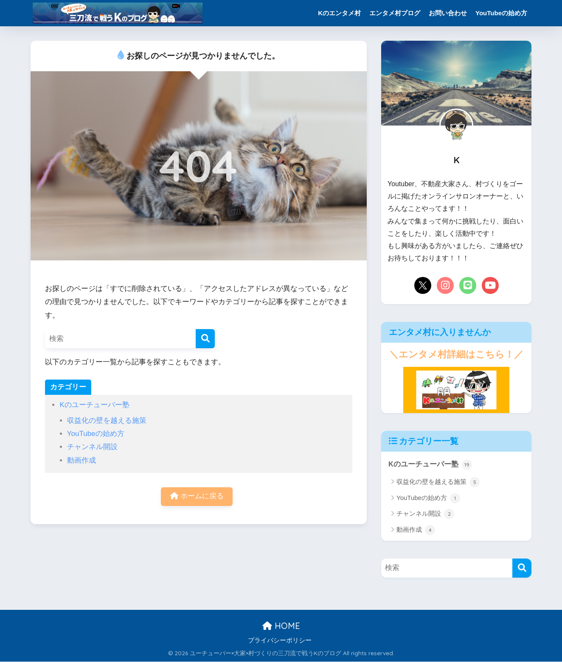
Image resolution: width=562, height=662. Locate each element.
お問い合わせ (448, 13)
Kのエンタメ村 (339, 13)
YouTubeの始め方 (501, 13)
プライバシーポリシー (280, 640)
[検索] (205, 338)
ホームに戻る (197, 497)
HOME (281, 626)
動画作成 (81, 460)
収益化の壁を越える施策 (106, 420)
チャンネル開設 (92, 447)
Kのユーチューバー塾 (94, 405)
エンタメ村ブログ (394, 13)
